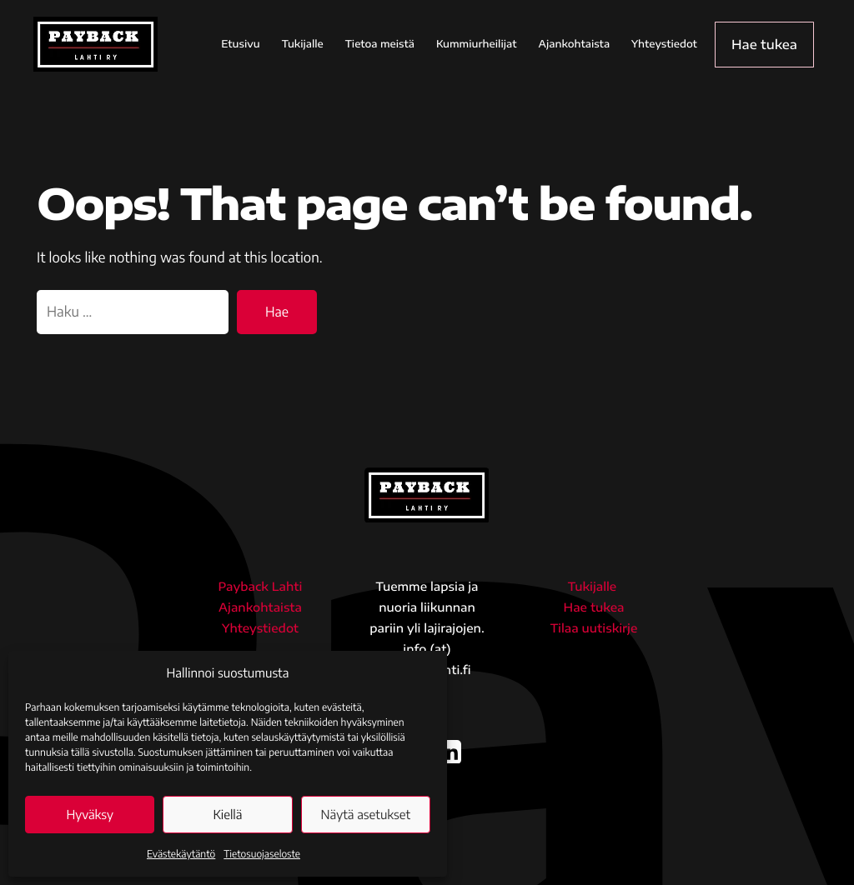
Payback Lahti (261, 587)
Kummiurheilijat (493, 44)
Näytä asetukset (366, 815)
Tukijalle (319, 44)
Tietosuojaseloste (262, 854)
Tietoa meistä (396, 44)
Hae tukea (772, 44)
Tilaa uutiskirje (594, 629)
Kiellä (227, 815)
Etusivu (258, 44)
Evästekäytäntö (181, 854)
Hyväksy (89, 815)
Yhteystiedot (682, 44)
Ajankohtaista (591, 44)
